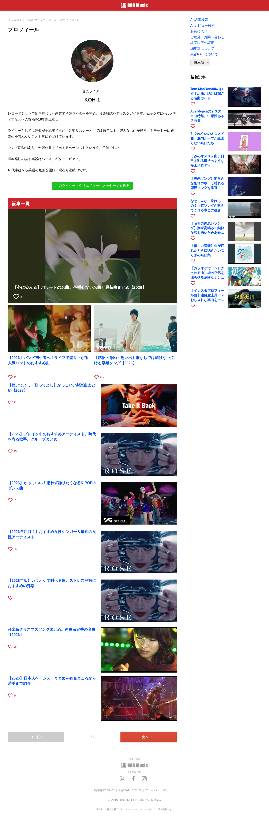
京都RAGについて (204, 54)
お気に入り (198, 31)
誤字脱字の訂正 (202, 43)
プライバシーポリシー (160, 790)
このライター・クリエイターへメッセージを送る (92, 185)
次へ (148, 737)
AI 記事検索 (199, 20)
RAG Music (15, 19)
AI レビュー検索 (202, 25)
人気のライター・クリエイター (45, 19)
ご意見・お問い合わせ (207, 37)
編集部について (202, 48)
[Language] (200, 62)
